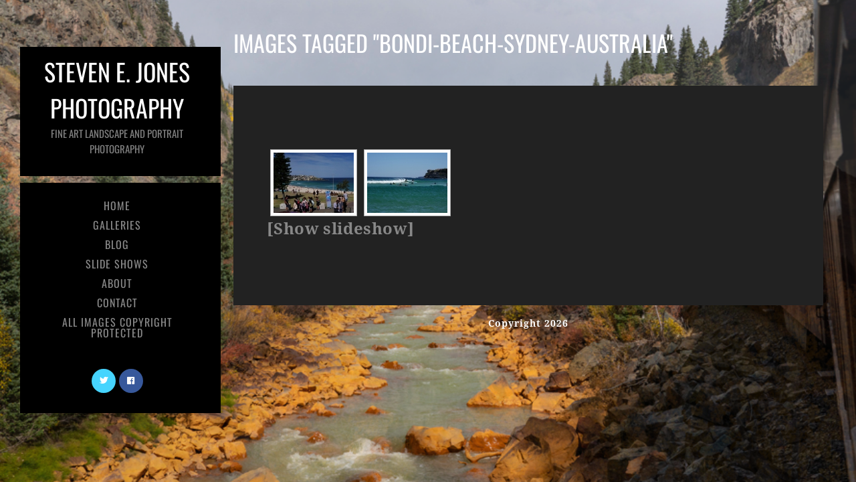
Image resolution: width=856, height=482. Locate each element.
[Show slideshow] (340, 229)
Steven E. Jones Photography (117, 105)
